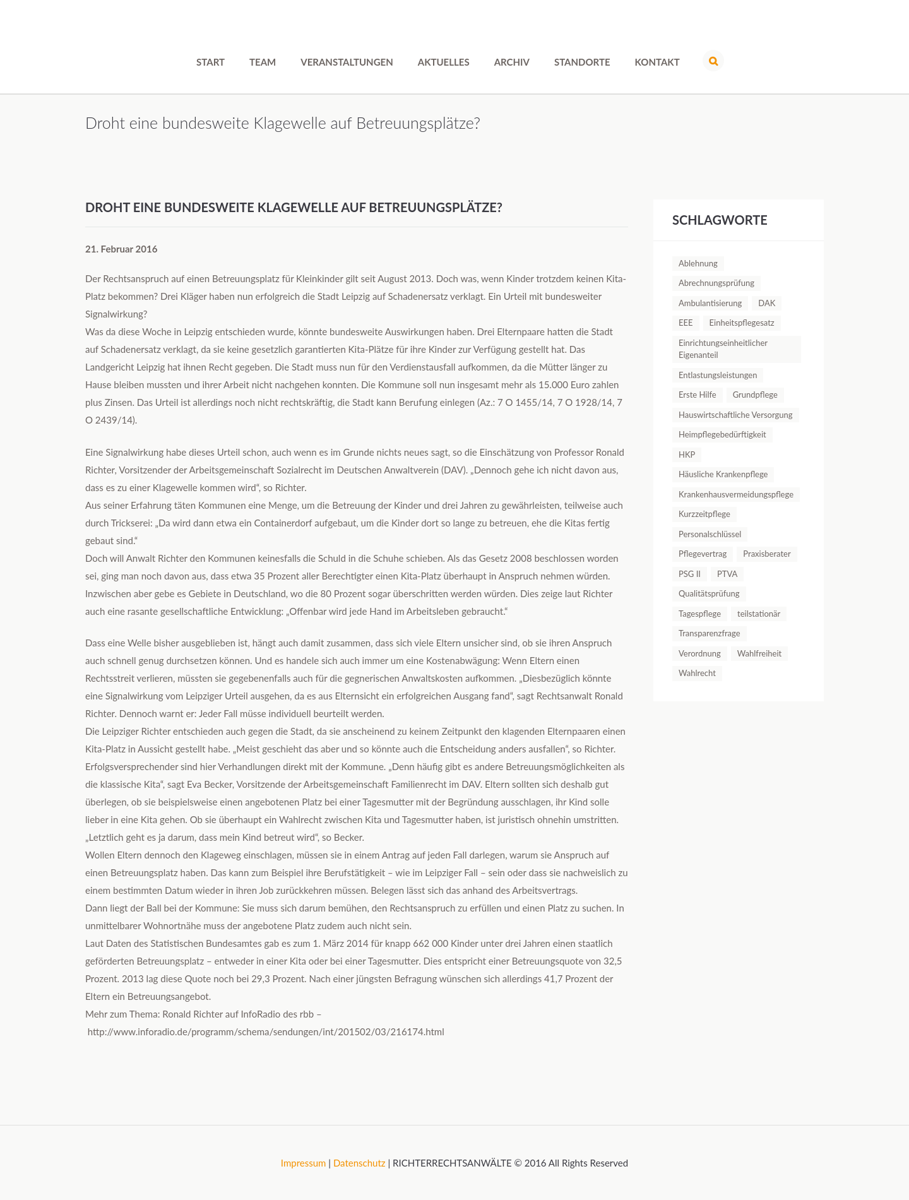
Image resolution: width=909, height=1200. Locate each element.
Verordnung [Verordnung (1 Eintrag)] (700, 653)
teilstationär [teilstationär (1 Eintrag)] (758, 614)
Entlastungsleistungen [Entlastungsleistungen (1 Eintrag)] (718, 375)
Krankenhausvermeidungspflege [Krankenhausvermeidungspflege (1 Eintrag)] (736, 494)
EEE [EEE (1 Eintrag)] (686, 323)
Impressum (303, 1162)
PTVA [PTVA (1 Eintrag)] (727, 574)
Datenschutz (359, 1162)
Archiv (512, 62)
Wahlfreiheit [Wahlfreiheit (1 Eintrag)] (759, 653)
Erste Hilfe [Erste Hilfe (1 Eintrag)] (697, 394)
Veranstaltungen (346, 62)
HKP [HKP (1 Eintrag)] (687, 454)
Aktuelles (444, 62)
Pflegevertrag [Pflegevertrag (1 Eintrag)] (703, 554)
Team (262, 62)
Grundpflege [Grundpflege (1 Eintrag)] (755, 394)
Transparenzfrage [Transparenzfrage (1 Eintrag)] (709, 633)
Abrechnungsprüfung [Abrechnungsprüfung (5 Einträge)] (716, 283)
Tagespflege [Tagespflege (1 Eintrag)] (700, 614)
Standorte (582, 62)
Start (210, 62)
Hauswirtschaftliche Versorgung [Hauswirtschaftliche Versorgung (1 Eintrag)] (736, 415)
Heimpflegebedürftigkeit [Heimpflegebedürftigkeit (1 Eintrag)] (722, 434)
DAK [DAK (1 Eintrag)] (766, 303)
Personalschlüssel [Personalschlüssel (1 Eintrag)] (710, 534)
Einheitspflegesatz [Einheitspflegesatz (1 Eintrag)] (742, 323)
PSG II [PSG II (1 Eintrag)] (690, 574)
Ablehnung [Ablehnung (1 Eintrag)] (698, 263)
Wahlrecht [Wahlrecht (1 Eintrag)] (697, 673)
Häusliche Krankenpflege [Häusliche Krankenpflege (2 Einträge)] (723, 474)
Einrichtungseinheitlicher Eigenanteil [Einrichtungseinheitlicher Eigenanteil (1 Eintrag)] (723, 349)
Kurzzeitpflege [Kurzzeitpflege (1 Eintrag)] (704, 514)
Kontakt (657, 62)
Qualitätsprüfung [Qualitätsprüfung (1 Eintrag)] (709, 593)
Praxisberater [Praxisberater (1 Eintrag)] (766, 554)
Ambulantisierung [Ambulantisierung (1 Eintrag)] (710, 303)
